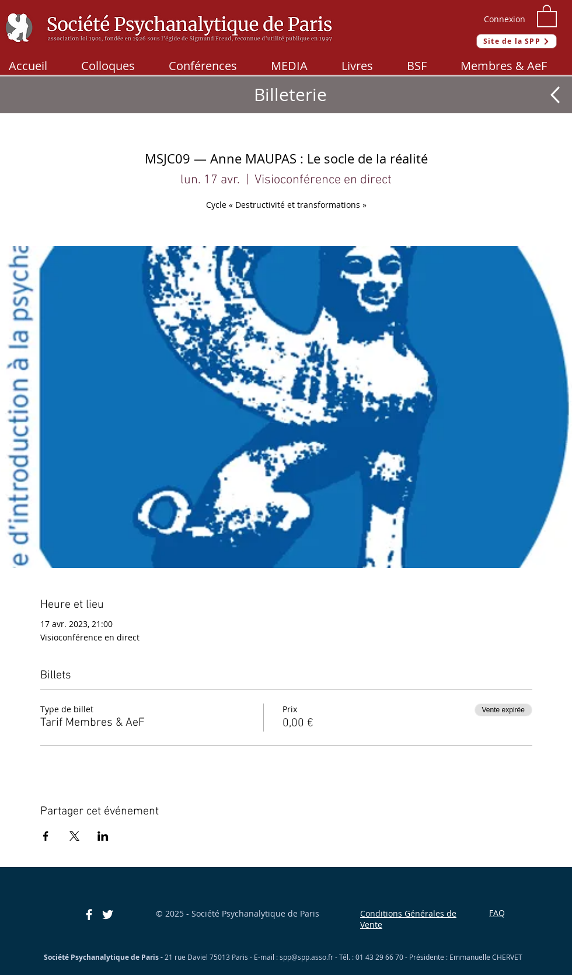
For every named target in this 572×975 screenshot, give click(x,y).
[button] (547, 15)
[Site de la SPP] (516, 41)
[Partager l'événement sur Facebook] (45, 836)
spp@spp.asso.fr (306, 957)
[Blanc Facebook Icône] (89, 914)
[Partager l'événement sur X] (74, 836)
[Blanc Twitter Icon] (107, 914)
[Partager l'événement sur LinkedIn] (103, 836)
